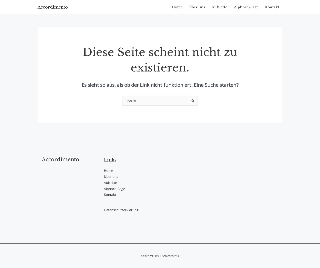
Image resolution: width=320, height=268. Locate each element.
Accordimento (53, 7)
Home (177, 7)
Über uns (197, 7)
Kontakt (272, 7)
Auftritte (219, 7)
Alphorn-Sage (246, 7)
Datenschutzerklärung (121, 210)
